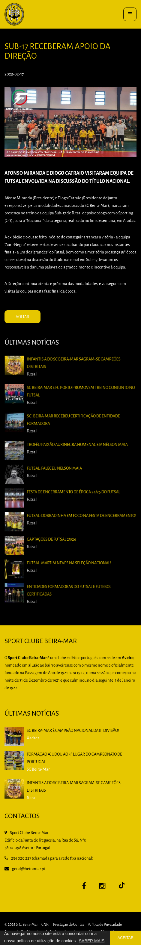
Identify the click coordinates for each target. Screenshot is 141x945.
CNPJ (45, 925)
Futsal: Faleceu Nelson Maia (56, 476)
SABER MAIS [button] (92, 940)
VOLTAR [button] (22, 317)
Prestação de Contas (68, 925)
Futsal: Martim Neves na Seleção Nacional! (69, 562)
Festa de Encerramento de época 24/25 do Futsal (73, 497)
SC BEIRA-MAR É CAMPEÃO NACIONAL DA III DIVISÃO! (73, 731)
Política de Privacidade (105, 925)
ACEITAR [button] (126, 938)
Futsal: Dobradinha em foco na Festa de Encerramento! (80, 519)
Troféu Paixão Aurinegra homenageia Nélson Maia (77, 454)
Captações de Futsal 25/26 (53, 540)
